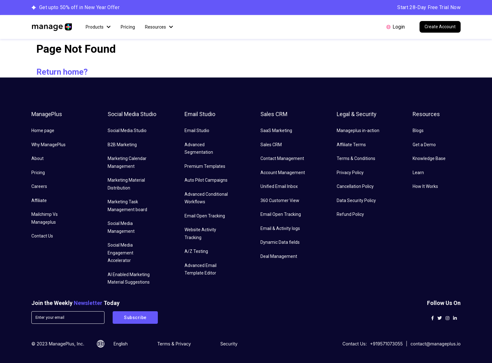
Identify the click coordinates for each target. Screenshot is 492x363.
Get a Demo (424, 144)
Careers (39, 186)
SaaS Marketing (276, 130)
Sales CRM (271, 144)
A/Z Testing (196, 251)
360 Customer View (279, 200)
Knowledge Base (429, 158)
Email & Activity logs (280, 228)
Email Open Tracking (204, 215)
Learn (418, 172)
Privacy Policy (350, 172)
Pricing (127, 26)
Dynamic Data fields (280, 242)
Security (229, 343)
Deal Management (278, 256)
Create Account (440, 26)
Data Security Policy (356, 200)
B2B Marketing (122, 144)
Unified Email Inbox (279, 186)
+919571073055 (386, 343)
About (37, 158)
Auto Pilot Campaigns (205, 180)
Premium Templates (204, 166)
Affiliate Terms (351, 144)
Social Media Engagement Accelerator (120, 253)
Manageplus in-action (358, 130)
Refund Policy (350, 214)
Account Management (282, 172)
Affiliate (39, 200)
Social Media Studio (127, 130)
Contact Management (282, 158)
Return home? (62, 72)
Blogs (418, 130)
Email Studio (196, 130)
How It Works (425, 186)
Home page (42, 130)
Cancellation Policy (355, 186)
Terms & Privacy (174, 343)
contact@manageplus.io (435, 343)
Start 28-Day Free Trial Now (429, 7)
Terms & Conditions (356, 158)
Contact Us (42, 235)
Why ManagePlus (48, 144)
